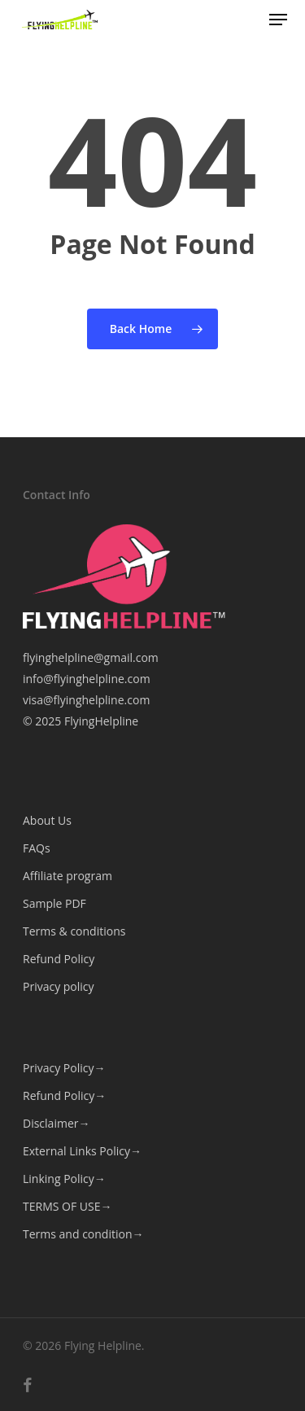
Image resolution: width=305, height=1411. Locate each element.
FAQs (36, 848)
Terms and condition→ (83, 1234)
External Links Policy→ (82, 1151)
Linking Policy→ (64, 1178)
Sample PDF (54, 903)
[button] (278, 19)
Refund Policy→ (64, 1095)
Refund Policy (58, 958)
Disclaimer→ (56, 1123)
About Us (47, 820)
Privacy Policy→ (64, 1068)
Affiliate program (67, 875)
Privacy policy (58, 986)
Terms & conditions (74, 931)
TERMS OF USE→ (67, 1206)
